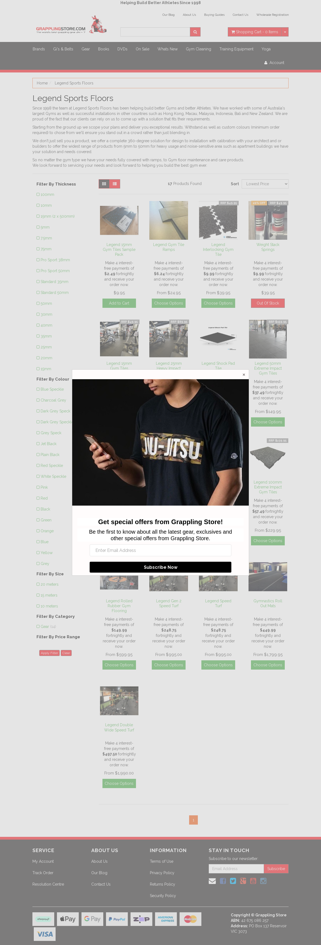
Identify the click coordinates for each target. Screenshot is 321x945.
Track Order (42, 873)
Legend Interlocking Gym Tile (218, 249)
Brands (39, 49)
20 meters (50, 584)
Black (45, 509)
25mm (46, 347)
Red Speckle (52, 465)
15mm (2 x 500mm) (58, 216)
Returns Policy (162, 884)
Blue (45, 542)
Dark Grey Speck (55, 411)
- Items (254, 32)
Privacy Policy (162, 873)
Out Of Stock (268, 303)
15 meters (49, 595)
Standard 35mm (54, 281)
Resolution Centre (48, 884)
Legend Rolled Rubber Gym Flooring (119, 606)
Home (42, 83)
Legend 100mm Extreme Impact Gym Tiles (268, 487)
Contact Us (240, 15)
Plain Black (50, 454)
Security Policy (163, 896)
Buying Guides (214, 15)
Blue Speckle (52, 389)
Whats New (168, 49)
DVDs (122, 49)
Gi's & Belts (63, 49)
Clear (66, 653)
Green (46, 520)
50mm (46, 303)
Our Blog (168, 15)
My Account (43, 861)
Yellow (47, 553)
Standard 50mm (55, 292)
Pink (44, 487)
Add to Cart (119, 303)
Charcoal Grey (53, 400)
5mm (45, 227)
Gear (85, 49)
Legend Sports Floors (74, 83)
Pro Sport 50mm (55, 271)
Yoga (266, 49)
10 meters (49, 606)
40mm (46, 325)
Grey (45, 563)
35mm (46, 336)
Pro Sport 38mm (55, 260)
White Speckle (53, 476)
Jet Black (48, 444)
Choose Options (168, 303)
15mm (46, 369)
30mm (46, 314)
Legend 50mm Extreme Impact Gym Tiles (268, 368)
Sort (234, 184)
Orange (47, 531)
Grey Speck (51, 433)
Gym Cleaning (198, 49)
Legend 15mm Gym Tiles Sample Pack (119, 249)
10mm (46, 205)
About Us (189, 15)
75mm (46, 249)
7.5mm (46, 238)
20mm (46, 358)
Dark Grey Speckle (57, 422)
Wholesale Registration (272, 15)
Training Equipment (236, 49)
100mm (47, 194)
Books (103, 49)
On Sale (142, 49)
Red (44, 498)
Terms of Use (161, 861)
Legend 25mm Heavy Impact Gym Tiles (169, 368)
